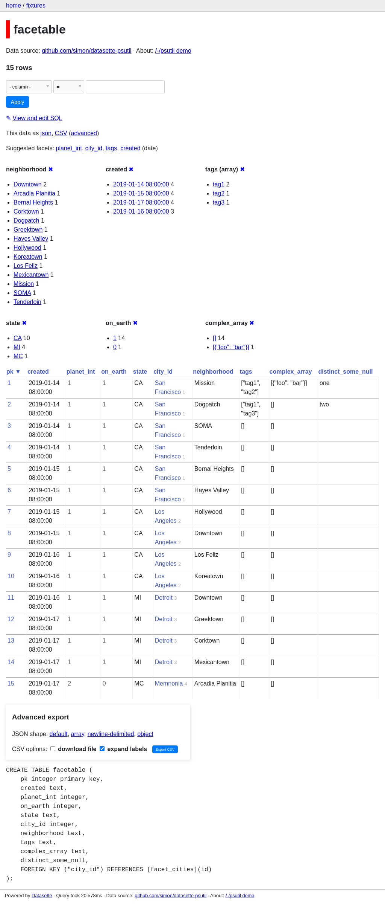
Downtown (28, 184)
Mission (24, 284)
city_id (93, 148)
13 (11, 640)
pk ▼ (13, 371)
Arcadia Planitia (34, 193)
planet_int (69, 148)
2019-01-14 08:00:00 (141, 184)
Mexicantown (31, 275)
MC (18, 356)
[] (214, 338)
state (140, 371)
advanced (84, 133)
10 (11, 576)
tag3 (218, 202)
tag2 (218, 193)
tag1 (218, 184)
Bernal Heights (33, 202)
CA (17, 338)
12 (11, 619)
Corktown (26, 211)
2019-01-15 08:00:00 (141, 193)
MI (17, 347)
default (59, 734)
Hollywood (27, 247)
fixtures (35, 5)
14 (11, 662)
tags (111, 148)
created (130, 148)
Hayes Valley (31, 238)
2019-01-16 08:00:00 (141, 211)
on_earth (114, 371)
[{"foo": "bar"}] (231, 347)
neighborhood (213, 371)
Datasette (42, 895)
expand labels (123, 749)
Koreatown (28, 256)
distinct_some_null (345, 371)
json (46, 133)
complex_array (291, 371)
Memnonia (169, 683)
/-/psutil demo (173, 50)
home (13, 5)
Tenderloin (27, 302)
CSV (61, 133)
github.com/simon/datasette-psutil (86, 50)
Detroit (164, 597)
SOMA (22, 293)
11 (11, 597)
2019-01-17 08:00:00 (141, 202)
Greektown (28, 229)
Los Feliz (26, 266)
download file (73, 749)
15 (11, 683)
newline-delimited (111, 734)
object (145, 734)
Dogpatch (26, 220)
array (77, 734)
